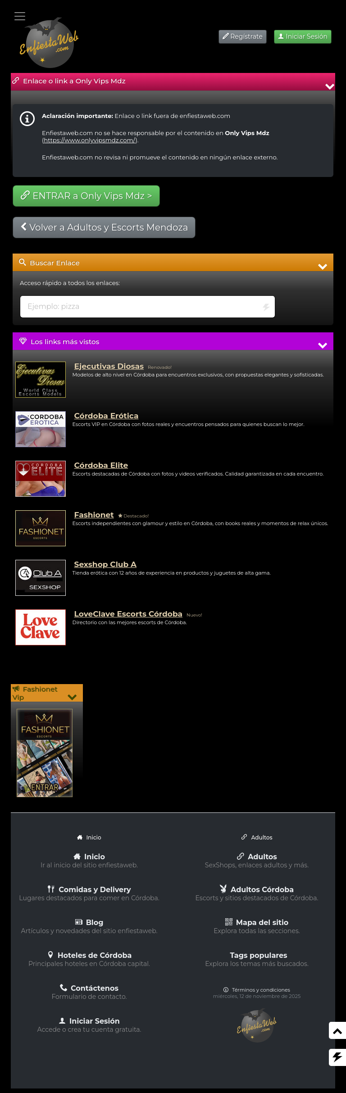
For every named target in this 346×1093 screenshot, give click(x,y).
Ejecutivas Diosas (109, 366)
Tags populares (258, 955)
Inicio (89, 857)
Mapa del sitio (257, 922)
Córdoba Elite (101, 465)
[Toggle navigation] (19, 16)
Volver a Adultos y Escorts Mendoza (104, 227)
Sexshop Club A (105, 564)
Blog (89, 922)
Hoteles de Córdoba (89, 955)
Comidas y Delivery (89, 889)
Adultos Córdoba (257, 889)
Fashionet (94, 514)
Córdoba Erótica (106, 415)
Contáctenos (89, 988)
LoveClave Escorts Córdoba (128, 613)
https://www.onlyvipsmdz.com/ (89, 140)
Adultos (257, 857)
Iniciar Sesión (303, 36)
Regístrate (243, 36)
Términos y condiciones (256, 990)
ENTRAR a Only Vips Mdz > (86, 195)
